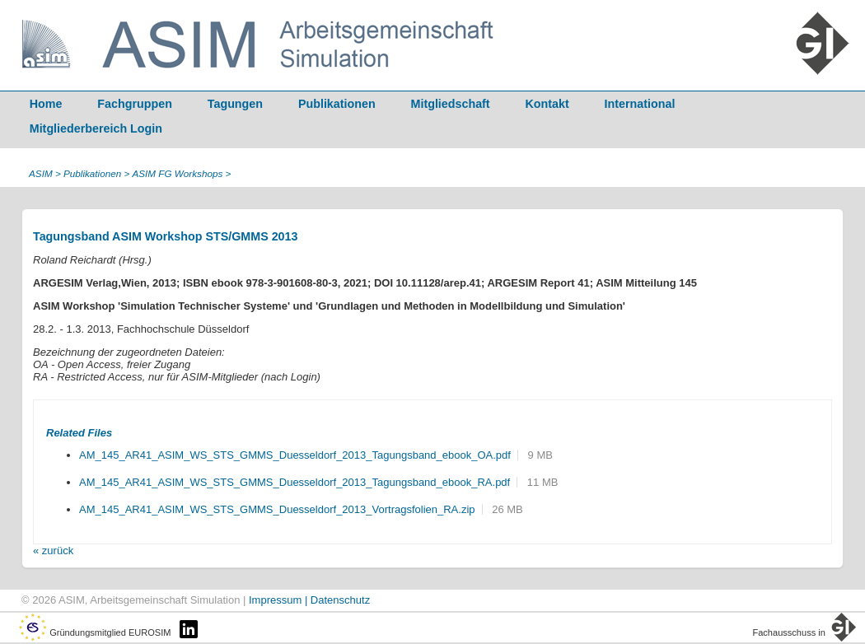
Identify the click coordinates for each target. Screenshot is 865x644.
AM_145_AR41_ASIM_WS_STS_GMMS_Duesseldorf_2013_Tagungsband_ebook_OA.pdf (295, 455)
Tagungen (235, 103)
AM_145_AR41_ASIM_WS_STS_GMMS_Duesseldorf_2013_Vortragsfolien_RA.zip (277, 509)
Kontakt (547, 103)
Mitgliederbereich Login (96, 128)
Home (46, 103)
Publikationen (337, 103)
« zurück (53, 550)
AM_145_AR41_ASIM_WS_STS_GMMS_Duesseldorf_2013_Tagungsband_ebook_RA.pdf (294, 482)
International (640, 103)
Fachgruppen (134, 103)
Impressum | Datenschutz (309, 600)
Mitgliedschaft (450, 103)
